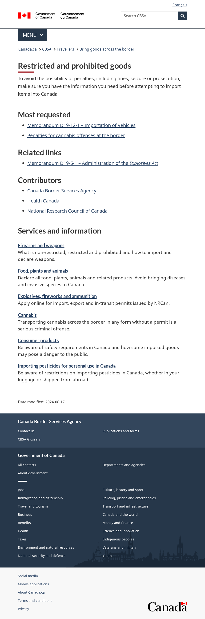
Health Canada (43, 201)
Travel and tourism (33, 506)
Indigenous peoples (118, 539)
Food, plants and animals (43, 271)
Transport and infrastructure (125, 506)
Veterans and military (120, 547)
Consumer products (38, 340)
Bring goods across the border (107, 49)
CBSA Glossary (29, 439)
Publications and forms (121, 431)
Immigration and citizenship (40, 498)
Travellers (65, 49)
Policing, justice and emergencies (129, 498)
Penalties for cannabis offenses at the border (76, 135)
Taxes (22, 539)
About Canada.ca (31, 592)
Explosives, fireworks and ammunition (57, 296)
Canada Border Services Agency (61, 190)
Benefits (24, 522)
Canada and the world (120, 514)
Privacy (23, 609)
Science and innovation (121, 531)
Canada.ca (27, 49)
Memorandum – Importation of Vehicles (81, 125)
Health (23, 531)
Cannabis (27, 315)
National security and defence (41, 555)
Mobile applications (33, 584)
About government (33, 473)
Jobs (21, 490)
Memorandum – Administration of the (92, 163)
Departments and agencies (124, 465)
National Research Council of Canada (67, 211)
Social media (28, 576)
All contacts (27, 465)
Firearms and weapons (41, 245)
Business (25, 514)
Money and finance (118, 522)
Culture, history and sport (123, 490)
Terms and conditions (35, 600)
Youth (107, 555)
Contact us (26, 431)
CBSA (46, 49)
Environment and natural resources (46, 547)
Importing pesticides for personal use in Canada (67, 366)
